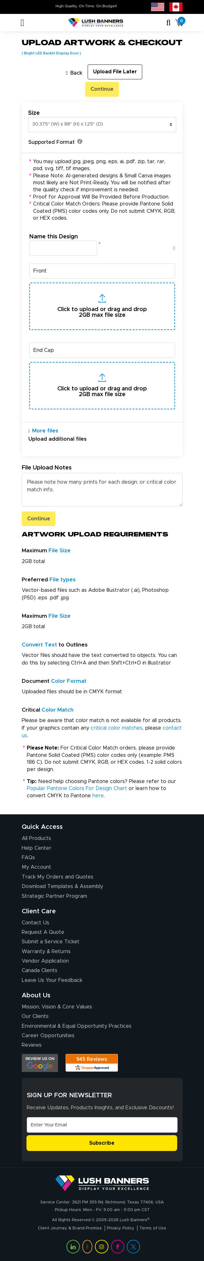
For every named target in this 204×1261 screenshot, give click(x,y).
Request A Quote (43, 932)
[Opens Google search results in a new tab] (40, 1063)
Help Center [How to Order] (36, 848)
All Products (36, 838)
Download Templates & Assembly (62, 886)
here (98, 795)
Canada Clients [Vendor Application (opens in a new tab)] (39, 970)
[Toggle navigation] (22, 23)
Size (34, 113)
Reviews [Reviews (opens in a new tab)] (32, 1045)
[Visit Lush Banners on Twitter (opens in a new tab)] (133, 1246)
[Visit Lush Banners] (102, 1183)
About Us (36, 995)
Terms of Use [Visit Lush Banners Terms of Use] (152, 1228)
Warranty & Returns (46, 951)
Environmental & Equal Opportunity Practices (76, 1026)
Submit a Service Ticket (50, 941)
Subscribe (101, 1143)
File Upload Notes (47, 468)
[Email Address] (102, 1125)
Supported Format (55, 142)
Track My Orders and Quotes (57, 876)
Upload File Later (115, 71)
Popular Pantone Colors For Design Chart (77, 788)
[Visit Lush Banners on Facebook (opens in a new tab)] (117, 1246)
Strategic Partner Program (54, 896)
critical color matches (117, 728)
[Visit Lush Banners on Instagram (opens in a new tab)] (101, 1246)
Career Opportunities (48, 1035)
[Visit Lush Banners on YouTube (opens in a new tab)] (87, 1246)
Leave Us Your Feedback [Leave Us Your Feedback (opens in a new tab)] (52, 980)
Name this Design (53, 237)
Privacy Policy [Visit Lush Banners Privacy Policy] (120, 1228)
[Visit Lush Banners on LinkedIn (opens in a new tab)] (73, 1246)
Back (74, 73)
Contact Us (35, 922)
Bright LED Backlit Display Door (51, 53)
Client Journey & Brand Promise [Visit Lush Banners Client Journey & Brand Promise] (70, 1228)
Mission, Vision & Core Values (57, 1006)
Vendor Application (45, 961)
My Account (36, 867)
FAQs (28, 857)
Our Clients (35, 1016)
